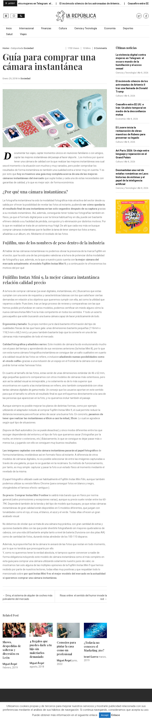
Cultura (63, 28)
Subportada (17, 48)
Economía (109, 28)
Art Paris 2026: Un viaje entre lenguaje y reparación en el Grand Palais (132, 154)
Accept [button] (104, 715)
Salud (9, 34)
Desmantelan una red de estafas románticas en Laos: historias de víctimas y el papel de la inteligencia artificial (132, 177)
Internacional (26, 28)
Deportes (128, 28)
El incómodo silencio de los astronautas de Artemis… (93, 3)
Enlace (115, 715)
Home (6, 48)
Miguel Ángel (10, 664)
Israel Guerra (91, 656)
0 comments (100, 48)
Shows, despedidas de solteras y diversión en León (12, 649)
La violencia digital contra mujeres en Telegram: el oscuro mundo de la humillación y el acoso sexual (131, 61)
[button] (6, 16)
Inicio (9, 28)
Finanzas (46, 28)
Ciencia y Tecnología (85, 28)
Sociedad (29, 48)
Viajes (23, 34)
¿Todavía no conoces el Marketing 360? (94, 646)
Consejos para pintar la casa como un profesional (66, 648)
